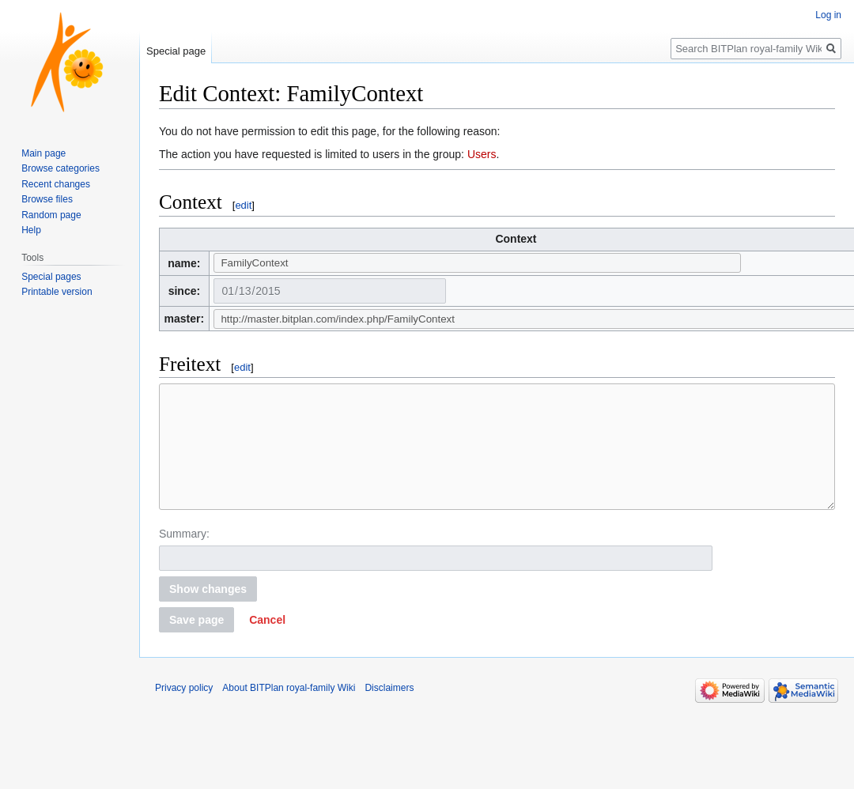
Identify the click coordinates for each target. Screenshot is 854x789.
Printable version (56, 291)
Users (482, 154)
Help (31, 230)
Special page (176, 51)
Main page (43, 153)
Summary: (184, 557)
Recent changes (55, 184)
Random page (51, 215)
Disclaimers (389, 711)
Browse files (47, 199)
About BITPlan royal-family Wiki (288, 711)
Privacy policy (184, 711)
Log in (828, 15)
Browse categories (60, 168)
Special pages (51, 276)
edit (243, 205)
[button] (267, 643)
